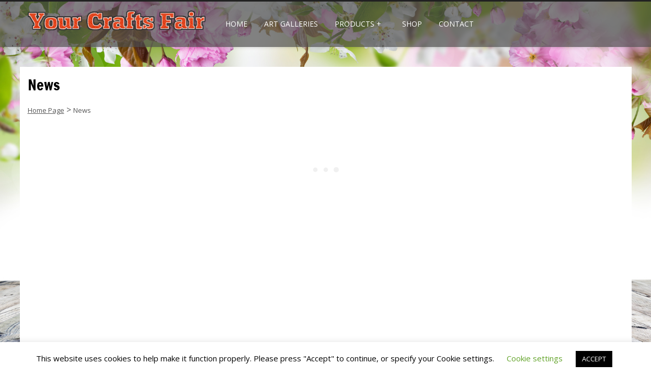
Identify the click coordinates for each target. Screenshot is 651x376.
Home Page (46, 110)
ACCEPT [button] (594, 358)
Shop (412, 24)
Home (236, 24)
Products (358, 24)
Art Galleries (291, 24)
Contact (456, 24)
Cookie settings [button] (535, 358)
